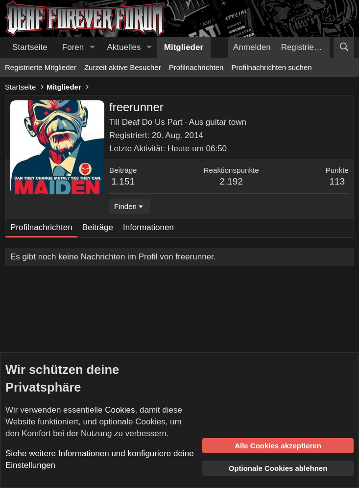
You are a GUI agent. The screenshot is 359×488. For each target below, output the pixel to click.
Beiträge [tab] (97, 227)
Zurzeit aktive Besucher (122, 67)
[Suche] (344, 47)
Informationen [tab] (148, 227)
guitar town (226, 122)
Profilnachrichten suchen (271, 67)
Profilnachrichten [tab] (41, 227)
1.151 (123, 181)
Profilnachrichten (196, 67)
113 (337, 181)
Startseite (30, 47)
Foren (73, 47)
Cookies (120, 410)
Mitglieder (183, 47)
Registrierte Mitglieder (40, 67)
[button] (92, 47)
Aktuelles (124, 47)
